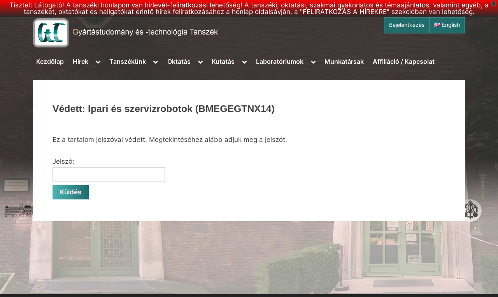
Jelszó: (109, 169)
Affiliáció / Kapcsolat (404, 61)
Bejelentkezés (406, 25)
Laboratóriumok (279, 61)
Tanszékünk (127, 61)
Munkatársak (344, 61)
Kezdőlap (50, 61)
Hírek (80, 61)
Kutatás (223, 61)
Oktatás (179, 61)
